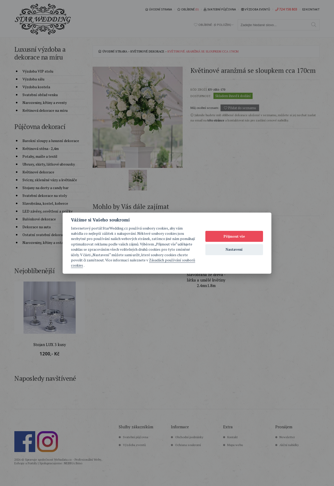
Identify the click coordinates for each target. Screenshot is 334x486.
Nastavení (234, 249)
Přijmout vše (234, 236)
